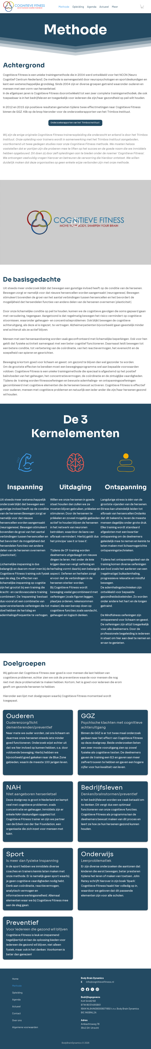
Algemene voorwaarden (19, 1027)
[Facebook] (87, 989)
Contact (16, 1013)
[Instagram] (97, 989)
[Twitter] (92, 989)
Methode (17, 985)
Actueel (16, 1006)
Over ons (17, 1020)
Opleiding (17, 992)
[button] (142, 6)
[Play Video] (75, 222)
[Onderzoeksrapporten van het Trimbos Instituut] (75, 123)
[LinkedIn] (82, 989)
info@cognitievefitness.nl (97, 981)
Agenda (16, 999)
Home (15, 978)
